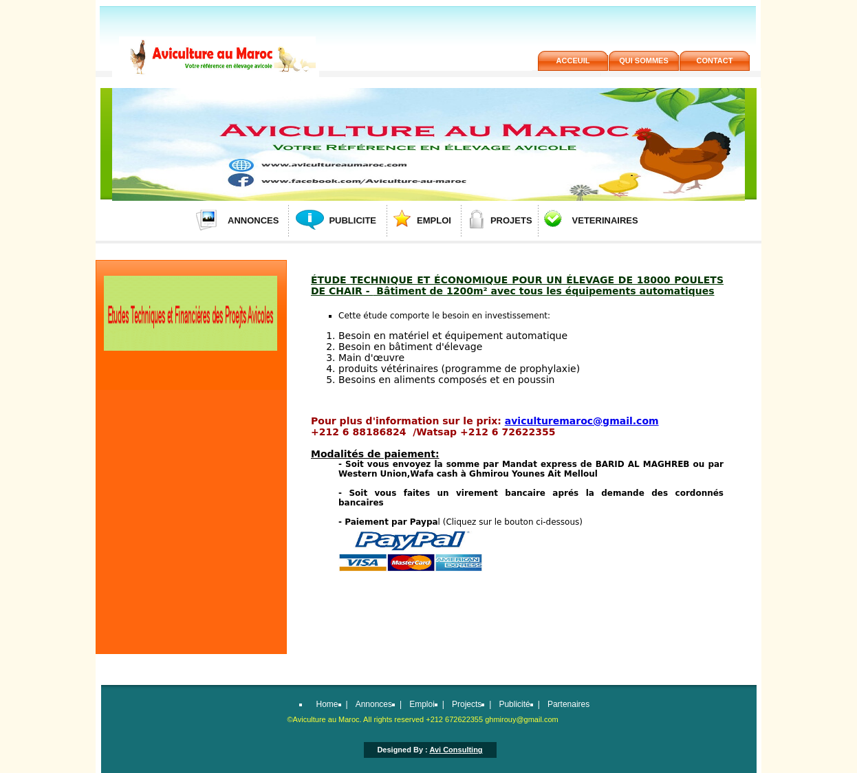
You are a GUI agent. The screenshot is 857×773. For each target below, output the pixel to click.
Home (327, 704)
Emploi (422, 704)
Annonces (374, 704)
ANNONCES (253, 220)
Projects (466, 704)
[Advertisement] (190, 488)
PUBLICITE (352, 220)
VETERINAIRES (605, 220)
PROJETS (511, 220)
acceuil (573, 60)
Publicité (514, 704)
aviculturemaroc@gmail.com (582, 420)
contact (715, 60)
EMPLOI (434, 220)
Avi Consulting (455, 749)
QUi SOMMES (644, 60)
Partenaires (568, 704)
